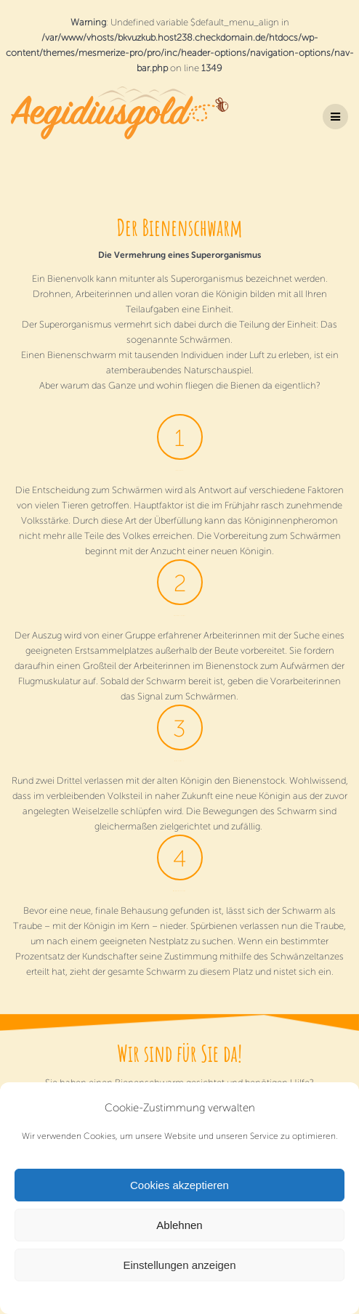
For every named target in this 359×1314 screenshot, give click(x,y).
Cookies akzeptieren (179, 1185)
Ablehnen (179, 1225)
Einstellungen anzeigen (179, 1265)
